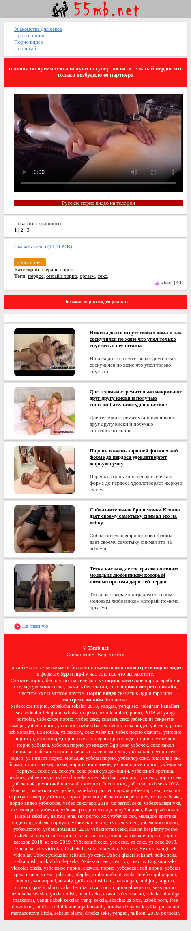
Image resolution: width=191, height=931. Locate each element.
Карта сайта (111, 654)
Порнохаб (25, 48)
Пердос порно (57, 269)
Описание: (30, 262)
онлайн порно (61, 276)
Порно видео (28, 42)
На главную (31, 626)
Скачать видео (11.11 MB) (43, 246)
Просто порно (29, 35)
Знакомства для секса (38, 29)
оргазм (87, 276)
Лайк (167, 282)
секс (102, 276)
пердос (35, 276)
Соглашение (80, 654)
